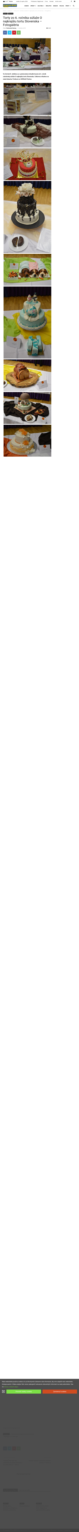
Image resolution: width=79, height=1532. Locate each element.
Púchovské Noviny (11, 28)
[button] (73, 6)
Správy (33, 6)
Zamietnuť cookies (59, 1392)
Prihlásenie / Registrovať (37, 1)
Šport (68, 6)
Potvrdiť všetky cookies (24, 1392)
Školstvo (48, 6)
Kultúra (41, 6)
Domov (26, 6)
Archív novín (58, 1)
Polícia (61, 6)
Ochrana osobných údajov (11, 1387)
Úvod (4, 11)
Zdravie (55, 6)
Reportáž (11, 13)
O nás (46, 1)
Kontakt (51, 1)
